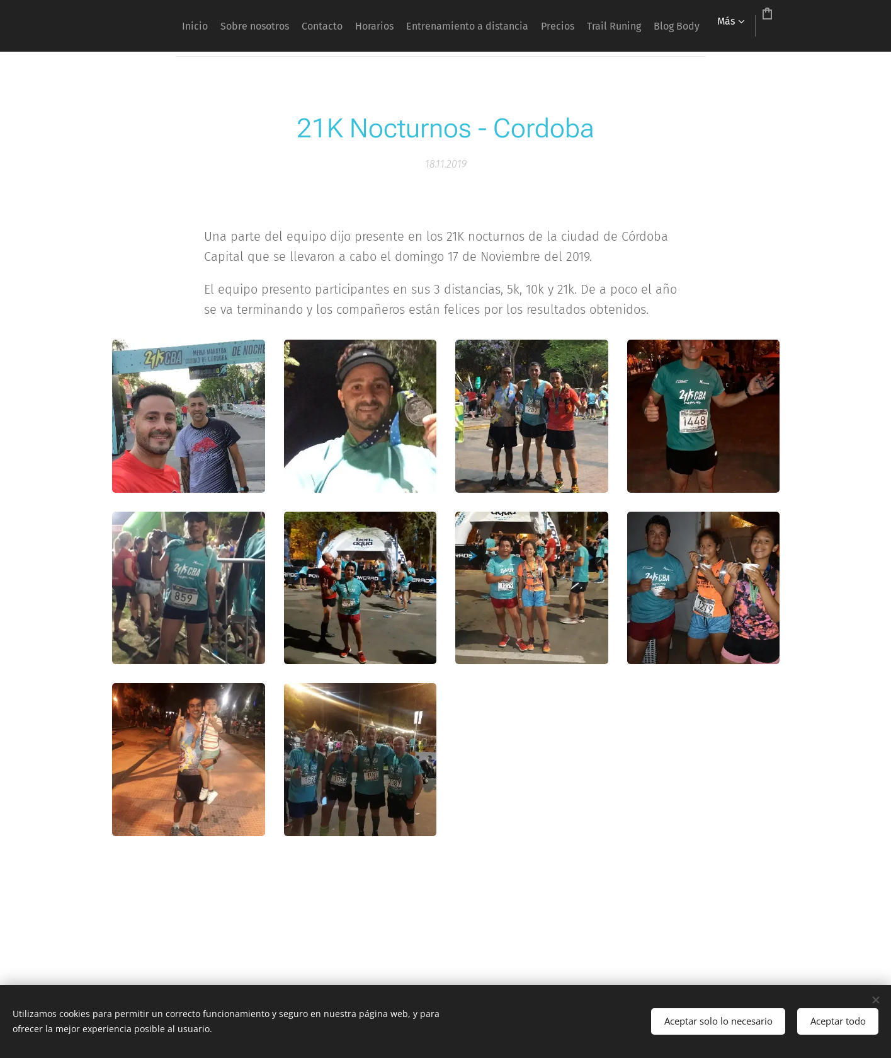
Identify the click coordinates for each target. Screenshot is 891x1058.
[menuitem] (228, 26)
